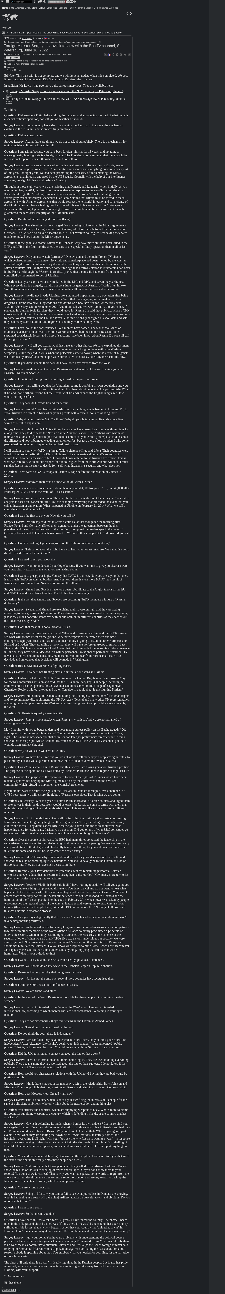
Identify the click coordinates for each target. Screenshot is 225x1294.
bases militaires (37, 61)
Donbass (25, 64)
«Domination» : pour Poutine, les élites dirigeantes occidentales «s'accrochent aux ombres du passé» (64, 32)
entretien (10, 67)
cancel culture (61, 61)
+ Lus (71, 8)
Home (5, 8)
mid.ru (12, 109)
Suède (41, 64)
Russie (10, 64)
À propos (113, 8)
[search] (21, 1)
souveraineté (67, 54)
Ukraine (16, 64)
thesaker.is (27, 38)
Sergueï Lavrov (13, 57)
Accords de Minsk (14, 61)
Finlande (34, 64)
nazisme (37, 54)
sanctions (56, 54)
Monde (6, 27)
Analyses (19, 8)
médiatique (47, 54)
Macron (17, 70)
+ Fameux (80, 8)
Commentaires (101, 8)
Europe (26, 61)
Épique (42, 8)
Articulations (31, 8)
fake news (49, 61)
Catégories (52, 8)
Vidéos (89, 8)
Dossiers (62, 8)
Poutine (10, 70)
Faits (11, 8)
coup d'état (11, 54)
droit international (24, 54)
